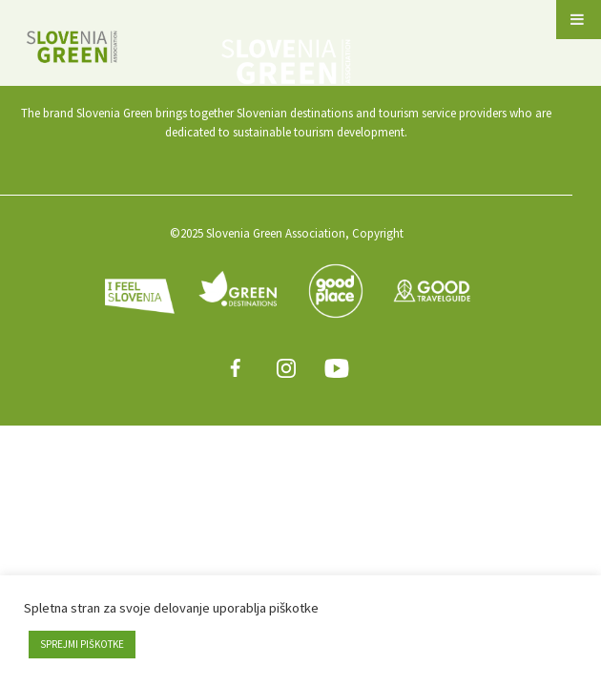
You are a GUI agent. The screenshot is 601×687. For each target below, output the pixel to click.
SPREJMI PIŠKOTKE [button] (82, 644)
